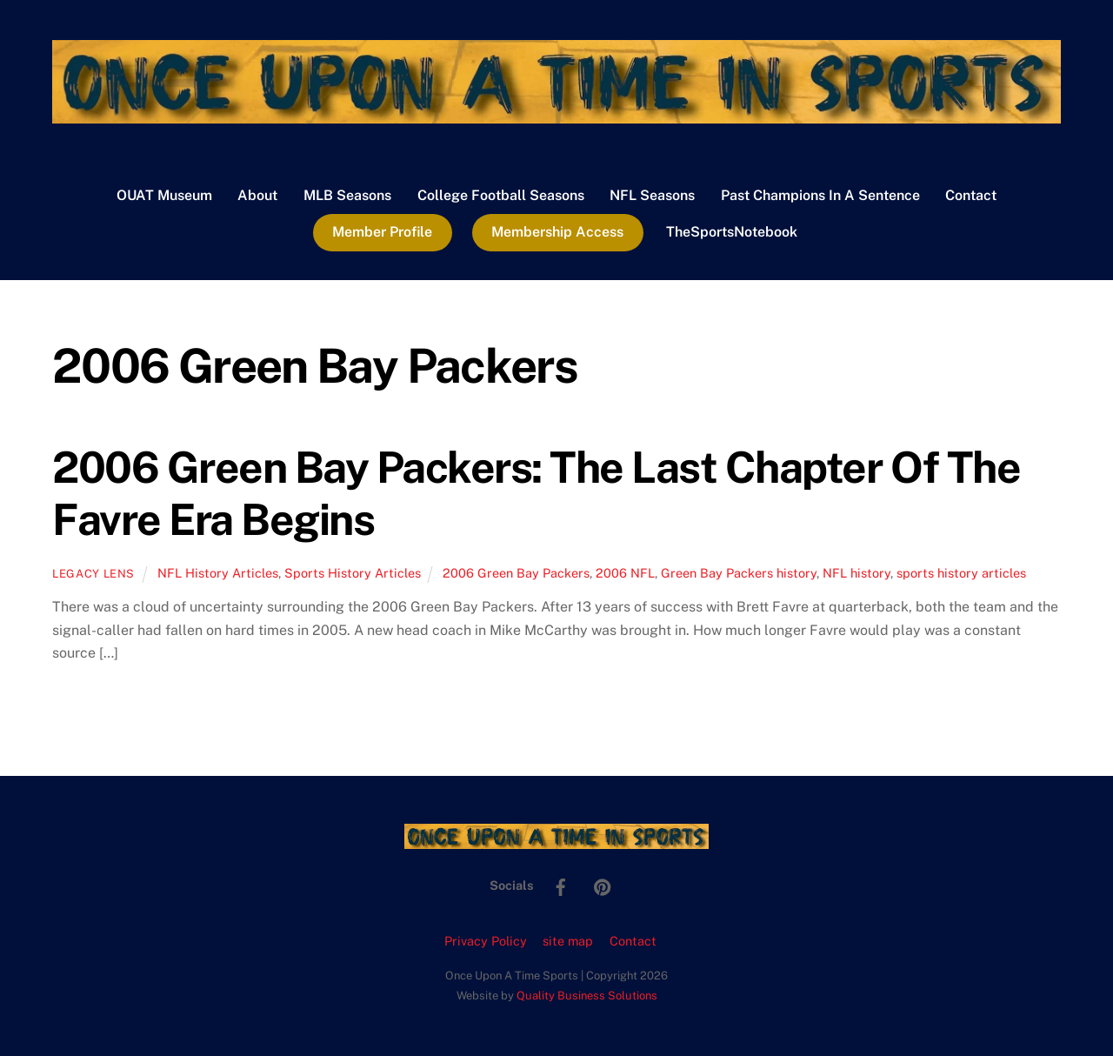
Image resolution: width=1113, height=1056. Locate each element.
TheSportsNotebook (731, 232)
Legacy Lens (93, 573)
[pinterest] (602, 884)
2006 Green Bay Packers (516, 572)
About (257, 195)
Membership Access (557, 232)
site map (568, 940)
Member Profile (382, 232)
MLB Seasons (347, 195)
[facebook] (560, 884)
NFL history (856, 572)
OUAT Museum (164, 195)
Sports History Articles (352, 572)
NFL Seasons (652, 195)
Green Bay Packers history (738, 572)
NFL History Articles (217, 572)
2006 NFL (625, 572)
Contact (970, 195)
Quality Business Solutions (587, 995)
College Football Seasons (500, 195)
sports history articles (961, 572)
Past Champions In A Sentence (820, 195)
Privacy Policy (485, 940)
